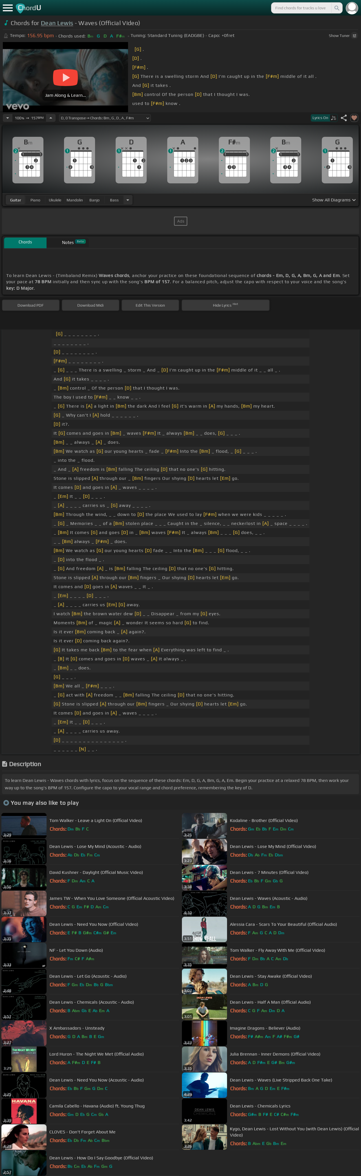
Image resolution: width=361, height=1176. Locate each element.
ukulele (55, 200)
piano (35, 200)
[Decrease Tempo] (7, 118)
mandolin (75, 200)
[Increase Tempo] (51, 118)
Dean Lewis (57, 23)
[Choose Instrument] (128, 199)
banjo (94, 200)
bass (114, 200)
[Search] (336, 8)
